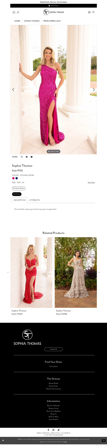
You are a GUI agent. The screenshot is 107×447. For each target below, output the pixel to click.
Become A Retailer (53, 408)
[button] (14, 13)
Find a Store (53, 369)
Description (20, 202)
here (65, 444)
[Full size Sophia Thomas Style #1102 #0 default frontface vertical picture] (53, 90)
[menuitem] (14, 13)
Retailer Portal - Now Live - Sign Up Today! (53, 2)
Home (17, 21)
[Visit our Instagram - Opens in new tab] (53, 432)
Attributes (34, 202)
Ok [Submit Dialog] (103, 443)
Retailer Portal (53, 411)
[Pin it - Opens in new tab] (27, 157)
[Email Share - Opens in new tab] (31, 157)
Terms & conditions (43, 436)
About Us (53, 417)
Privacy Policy (55, 436)
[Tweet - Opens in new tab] (22, 157)
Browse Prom (53, 389)
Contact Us (53, 352)
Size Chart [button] (91, 183)
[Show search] (18, 13)
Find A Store (17, 196)
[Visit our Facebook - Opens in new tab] (48, 432)
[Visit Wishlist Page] (93, 13)
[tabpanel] (53, 90)
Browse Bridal (53, 386)
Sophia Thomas (32, 21)
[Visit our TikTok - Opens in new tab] (58, 432)
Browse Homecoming (53, 391)
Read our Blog (53, 419)
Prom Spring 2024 (52, 21)
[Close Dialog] (3, 443)
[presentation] (31, 274)
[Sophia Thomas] (53, 13)
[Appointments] (53, 6)
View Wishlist (53, 422)
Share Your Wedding (53, 414)
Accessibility (66, 436)
